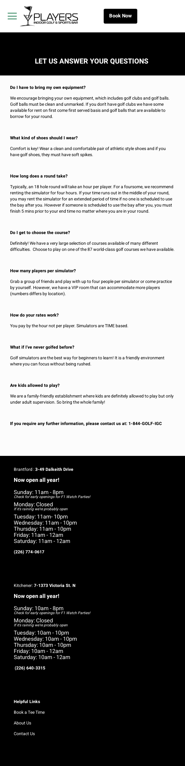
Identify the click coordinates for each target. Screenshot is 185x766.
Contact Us (24, 734)
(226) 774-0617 (29, 552)
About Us (22, 723)
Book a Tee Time (29, 712)
